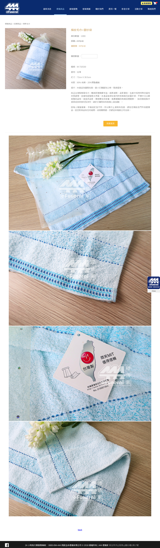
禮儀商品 (8, 24)
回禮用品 (17, 24)
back (80, 530)
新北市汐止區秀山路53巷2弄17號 (124, 545)
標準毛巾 (26, 24)
